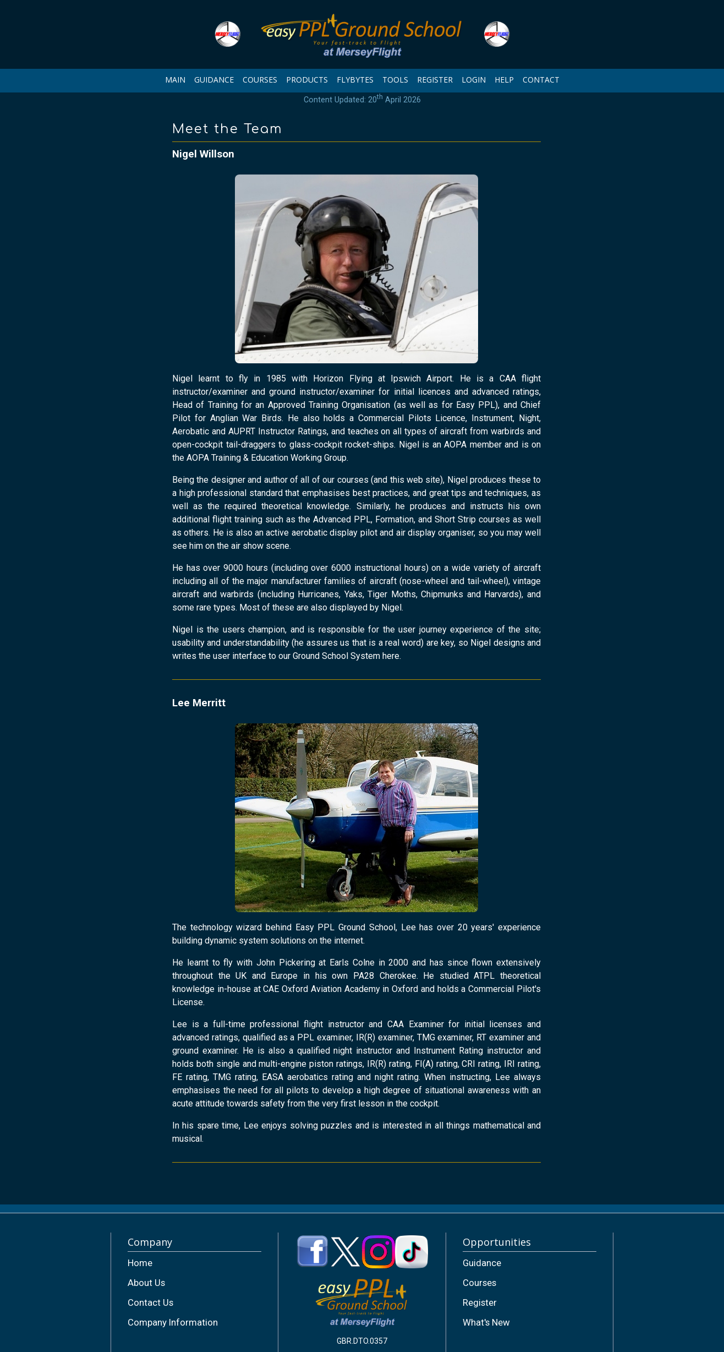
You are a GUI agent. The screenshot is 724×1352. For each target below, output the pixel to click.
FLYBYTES (355, 79)
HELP (504, 79)
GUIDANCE (214, 79)
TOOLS (395, 79)
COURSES (260, 79)
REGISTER (435, 79)
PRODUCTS (307, 79)
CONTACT (541, 79)
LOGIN (474, 79)
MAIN (175, 79)
